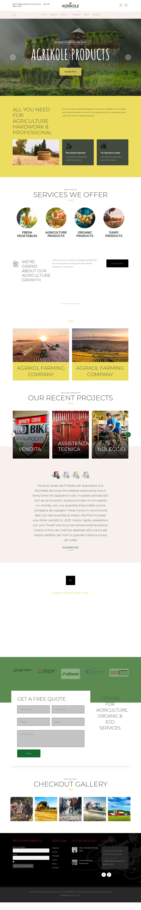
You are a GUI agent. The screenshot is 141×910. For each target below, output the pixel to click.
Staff (83, 862)
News (54, 871)
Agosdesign (76, 903)
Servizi (54, 859)
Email (15, 862)
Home (54, 867)
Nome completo (19, 855)
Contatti (55, 875)
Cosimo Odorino (88, 874)
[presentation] (12, 434)
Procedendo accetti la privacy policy (28, 869)
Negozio (55, 855)
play (70, 580)
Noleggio (55, 863)
